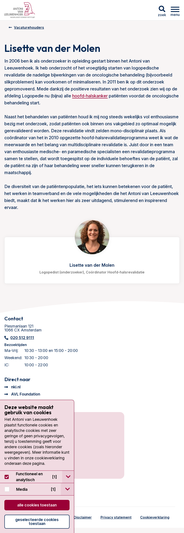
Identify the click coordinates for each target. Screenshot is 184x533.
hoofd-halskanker (90, 95)
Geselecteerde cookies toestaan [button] (37, 521)
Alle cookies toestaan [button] (37, 505)
